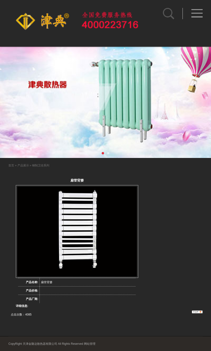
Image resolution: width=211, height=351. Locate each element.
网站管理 (89, 343)
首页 (11, 165)
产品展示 (23, 165)
